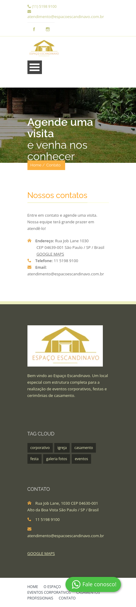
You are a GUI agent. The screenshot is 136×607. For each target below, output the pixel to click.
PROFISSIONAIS (40, 598)
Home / (37, 165)
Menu (34, 67)
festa (34, 458)
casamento (83, 447)
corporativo (40, 447)
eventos (81, 458)
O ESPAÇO (52, 587)
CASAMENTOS (88, 593)
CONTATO (67, 598)
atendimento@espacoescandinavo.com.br (65, 16)
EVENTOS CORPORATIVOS (49, 593)
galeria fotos (56, 458)
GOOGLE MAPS (50, 254)
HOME (32, 587)
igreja (62, 447)
